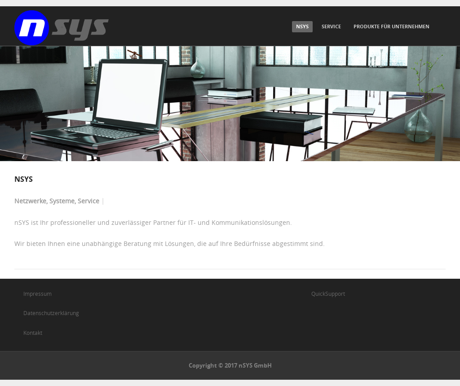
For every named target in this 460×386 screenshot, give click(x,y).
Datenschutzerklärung (51, 312)
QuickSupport (328, 293)
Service (331, 26)
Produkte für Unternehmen (391, 26)
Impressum (37, 293)
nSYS (302, 26)
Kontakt (32, 332)
